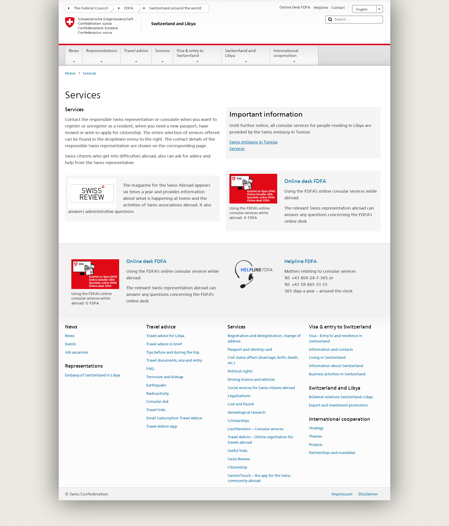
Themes (315, 436)
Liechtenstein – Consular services (255, 429)
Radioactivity (157, 393)
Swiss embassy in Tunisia (253, 142)
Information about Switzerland (336, 366)
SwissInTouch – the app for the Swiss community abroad (259, 478)
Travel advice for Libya (165, 336)
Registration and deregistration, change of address (264, 338)
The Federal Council (91, 8)
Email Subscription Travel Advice (174, 418)
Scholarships (238, 421)
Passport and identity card (250, 349)
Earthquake (156, 385)
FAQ (150, 368)
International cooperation (294, 56)
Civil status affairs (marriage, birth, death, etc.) (263, 360)
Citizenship (237, 467)
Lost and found (241, 404)
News (74, 56)
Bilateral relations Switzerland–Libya (341, 397)
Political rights (240, 371)
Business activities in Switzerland (337, 374)
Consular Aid (157, 402)
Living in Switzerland (327, 358)
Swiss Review (239, 459)
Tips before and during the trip (172, 352)
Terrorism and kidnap (164, 377)
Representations (101, 56)
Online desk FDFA (305, 181)
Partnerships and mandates (332, 453)
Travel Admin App (161, 426)
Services (162, 56)
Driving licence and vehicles (251, 379)
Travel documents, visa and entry (174, 360)
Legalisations (239, 396)
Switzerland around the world (175, 8)
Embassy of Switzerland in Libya (92, 375)
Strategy (316, 428)
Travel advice (136, 56)
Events (70, 344)
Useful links (237, 451)
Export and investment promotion (338, 405)
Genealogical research (246, 412)
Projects (315, 445)
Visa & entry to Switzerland (197, 56)
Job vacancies (76, 352)
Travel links (156, 410)
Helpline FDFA (300, 261)
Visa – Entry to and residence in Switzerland (335, 338)
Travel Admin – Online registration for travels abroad (260, 440)
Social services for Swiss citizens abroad (261, 388)
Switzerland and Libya (246, 56)
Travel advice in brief (164, 344)
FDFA (128, 8)
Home (70, 73)
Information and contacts (331, 349)
